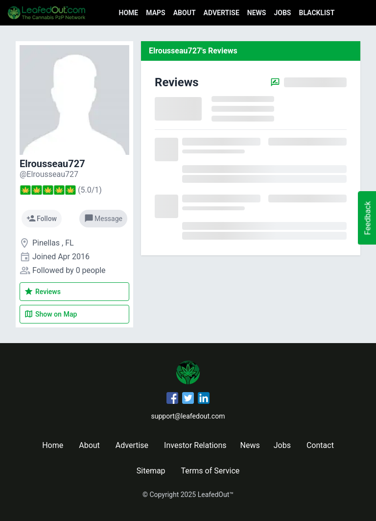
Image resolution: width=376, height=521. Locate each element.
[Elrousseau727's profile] (49, 174)
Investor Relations (195, 445)
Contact (320, 445)
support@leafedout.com (188, 416)
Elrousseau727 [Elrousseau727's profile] (52, 164)
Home (129, 13)
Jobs (282, 13)
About (184, 13)
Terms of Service (210, 470)
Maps (155, 13)
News (256, 13)
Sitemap (151, 470)
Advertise (221, 13)
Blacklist (316, 13)
